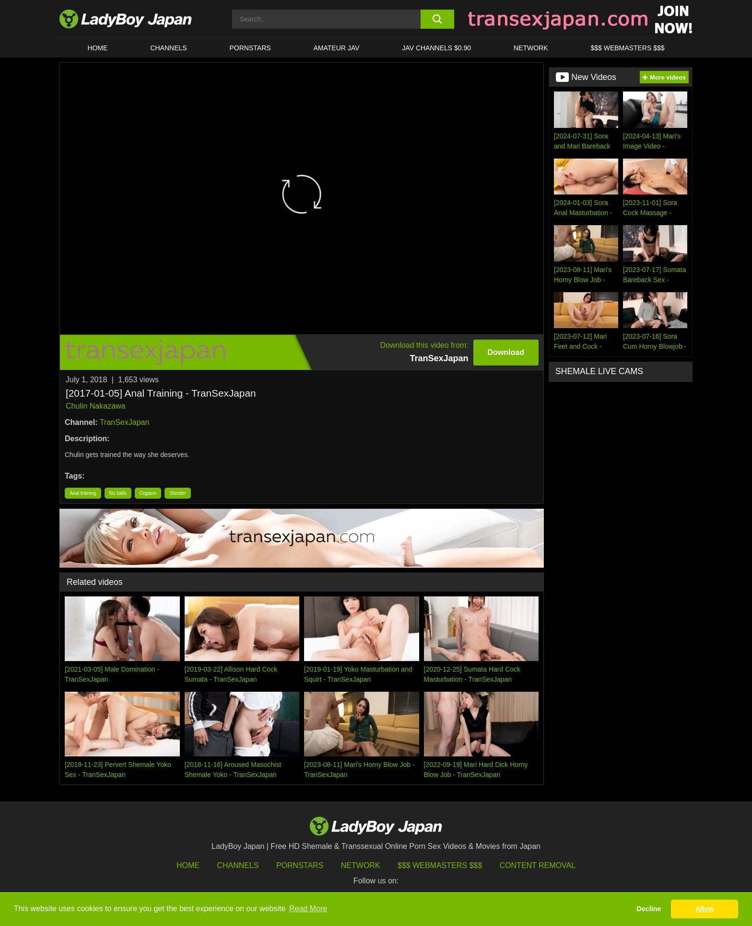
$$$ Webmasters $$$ (440, 865)
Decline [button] (648, 909)
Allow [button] (704, 909)
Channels (237, 865)
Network (531, 48)
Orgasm (148, 493)
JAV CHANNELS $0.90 (436, 48)
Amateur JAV (337, 48)
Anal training (83, 493)
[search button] (437, 19)
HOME (97, 48)
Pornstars (250, 48)
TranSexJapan (124, 422)
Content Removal (538, 865)
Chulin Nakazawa (96, 406)
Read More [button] (308, 908)
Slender (177, 493)
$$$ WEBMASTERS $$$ (627, 48)
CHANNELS (168, 48)
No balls (118, 493)
